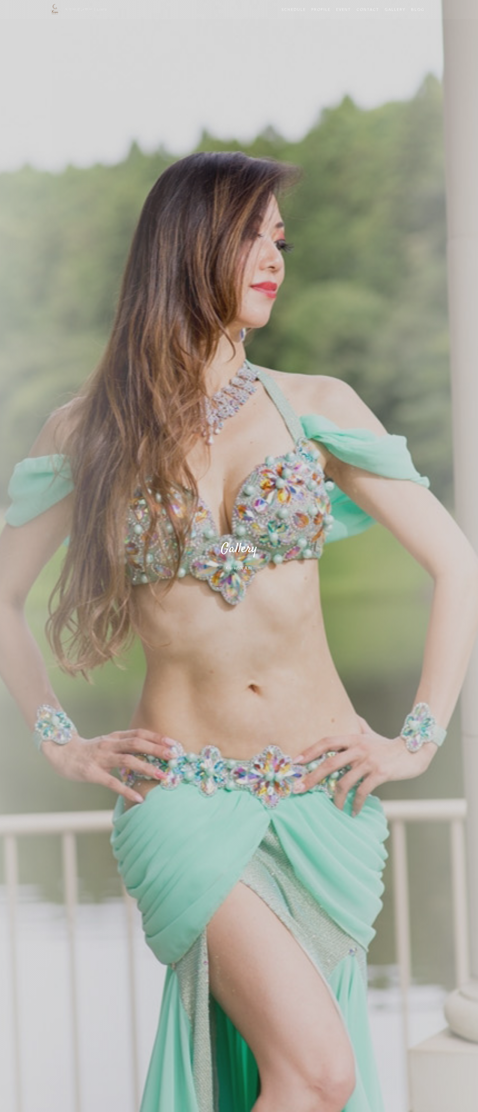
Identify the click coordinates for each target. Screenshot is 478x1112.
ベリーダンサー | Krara (85, 9)
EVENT (343, 9)
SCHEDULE (293, 9)
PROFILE (321, 9)
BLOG (418, 9)
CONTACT (367, 9)
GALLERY (395, 9)
